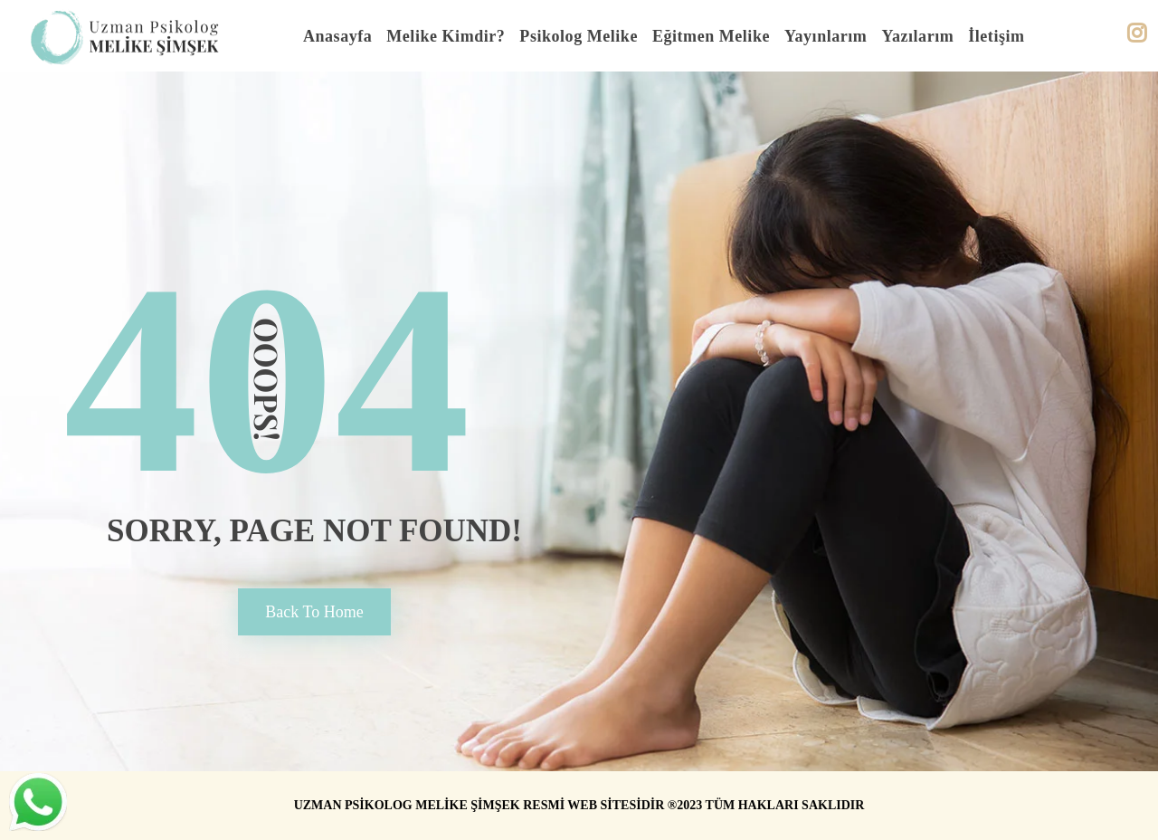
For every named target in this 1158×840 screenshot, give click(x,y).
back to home (314, 612)
